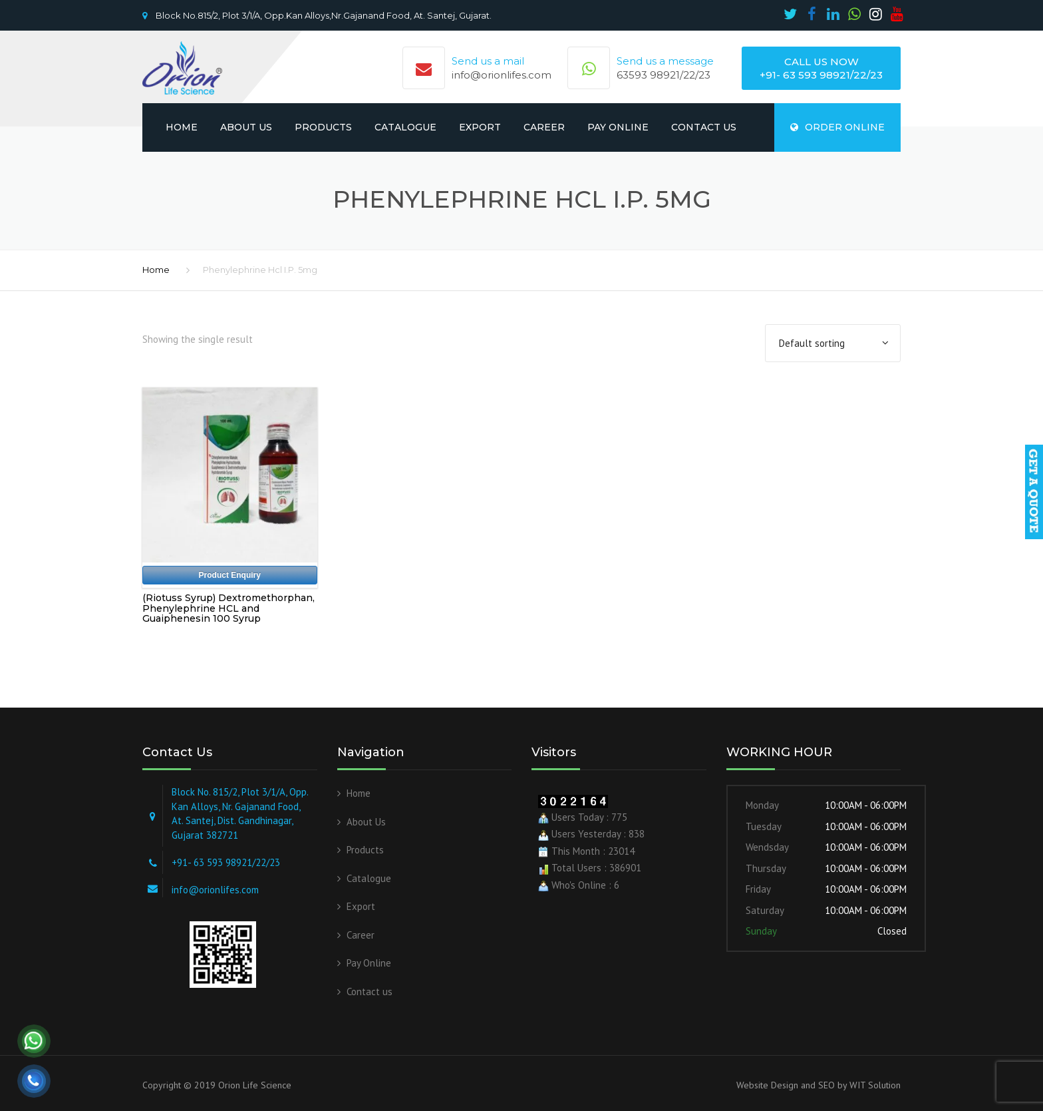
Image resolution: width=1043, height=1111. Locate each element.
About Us (246, 127)
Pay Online (618, 127)
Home (182, 127)
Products (323, 127)
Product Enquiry (230, 575)
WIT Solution (874, 1085)
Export (480, 127)
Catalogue (405, 127)
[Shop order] (833, 343)
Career (544, 127)
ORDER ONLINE (837, 127)
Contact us (703, 127)
